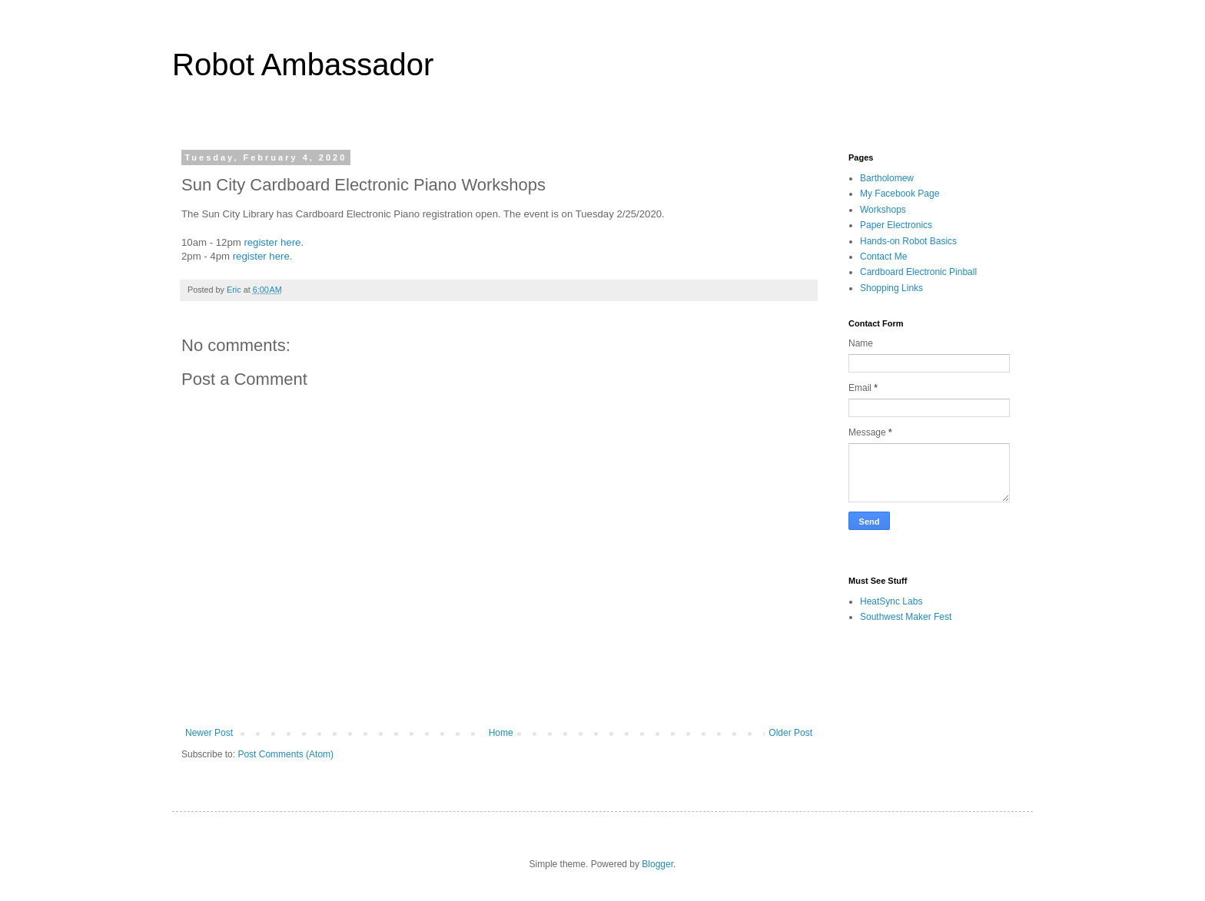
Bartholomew (887, 178)
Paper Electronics (896, 225)
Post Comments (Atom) (285, 754)
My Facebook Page (899, 193)
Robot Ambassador (302, 64)
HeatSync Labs (891, 601)
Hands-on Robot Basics (908, 241)
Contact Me (883, 256)
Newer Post (209, 732)
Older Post (790, 732)
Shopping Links (891, 288)
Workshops (883, 209)
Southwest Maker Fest (905, 616)
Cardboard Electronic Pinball (918, 272)
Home (501, 732)
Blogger (657, 864)
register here (272, 242)
